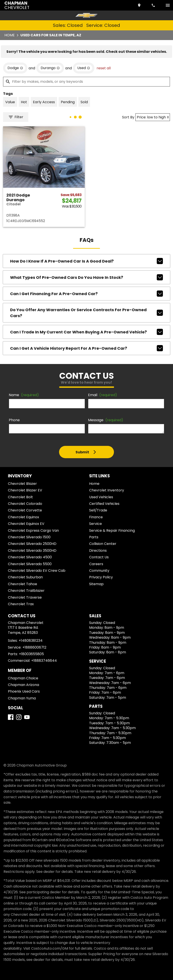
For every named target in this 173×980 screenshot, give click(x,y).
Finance (96, 517)
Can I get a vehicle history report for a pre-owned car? (86, 348)
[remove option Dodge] (15, 68)
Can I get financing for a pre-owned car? (86, 294)
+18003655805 (31, 653)
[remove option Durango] (50, 68)
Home (9, 35)
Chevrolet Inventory (106, 490)
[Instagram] (18, 717)
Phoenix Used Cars (24, 691)
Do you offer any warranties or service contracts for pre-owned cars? (86, 312)
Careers (96, 563)
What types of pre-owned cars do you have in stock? (86, 277)
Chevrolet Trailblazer (26, 590)
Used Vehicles (101, 497)
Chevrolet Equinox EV (26, 523)
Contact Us (99, 557)
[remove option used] (83, 68)
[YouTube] (27, 717)
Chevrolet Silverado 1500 (29, 537)
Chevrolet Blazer (22, 483)
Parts (93, 537)
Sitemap (96, 584)
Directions (98, 550)
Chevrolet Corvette (25, 510)
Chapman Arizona (23, 684)
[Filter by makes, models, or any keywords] (86, 81)
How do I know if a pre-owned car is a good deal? (86, 261)
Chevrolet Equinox (23, 517)
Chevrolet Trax (21, 604)
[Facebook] (10, 717)
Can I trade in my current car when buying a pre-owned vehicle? (86, 332)
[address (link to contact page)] (139, 5)
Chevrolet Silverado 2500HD (32, 543)
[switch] (167, 5)
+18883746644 (44, 660)
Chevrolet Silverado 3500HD (32, 550)
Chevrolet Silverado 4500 (30, 557)
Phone (14, 420)
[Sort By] (152, 117)
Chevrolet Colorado (25, 503)
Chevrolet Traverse (25, 597)
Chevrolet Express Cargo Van (33, 530)
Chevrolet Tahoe (22, 584)
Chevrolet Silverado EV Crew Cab (36, 570)
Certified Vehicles (104, 503)
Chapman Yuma (22, 698)
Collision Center (102, 543)
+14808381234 (31, 640)
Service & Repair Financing (112, 530)
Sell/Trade (98, 510)
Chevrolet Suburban (25, 577)
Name (24, 394)
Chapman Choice (23, 678)
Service (95, 523)
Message (105, 420)
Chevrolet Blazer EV (25, 490)
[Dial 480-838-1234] (153, 5)
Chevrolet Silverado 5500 (30, 563)
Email (102, 394)
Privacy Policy (101, 577)
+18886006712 (34, 647)
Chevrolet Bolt (20, 497)
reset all (104, 68)
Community (99, 570)
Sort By (128, 117)
